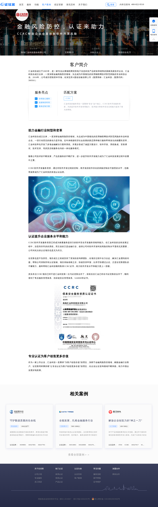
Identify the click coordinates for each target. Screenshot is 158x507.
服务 (29, 4)
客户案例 (46, 4)
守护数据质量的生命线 (23, 420)
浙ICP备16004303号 (81, 499)
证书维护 (97, 482)
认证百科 (78, 474)
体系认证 (59, 474)
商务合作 (116, 474)
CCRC (68, 98)
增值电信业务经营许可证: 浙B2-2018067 (54, 499)
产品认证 (59, 482)
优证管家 (58, 4)
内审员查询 (125, 4)
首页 (21, 4)
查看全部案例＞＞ (79, 454)
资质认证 (59, 478)
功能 (36, 4)
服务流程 (97, 474)
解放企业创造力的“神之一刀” (125, 420)
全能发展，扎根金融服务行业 (76, 420)
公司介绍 (38, 474)
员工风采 (38, 482)
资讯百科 (70, 4)
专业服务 (38, 478)
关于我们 (82, 4)
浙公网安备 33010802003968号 (106, 499)
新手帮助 (97, 478)
